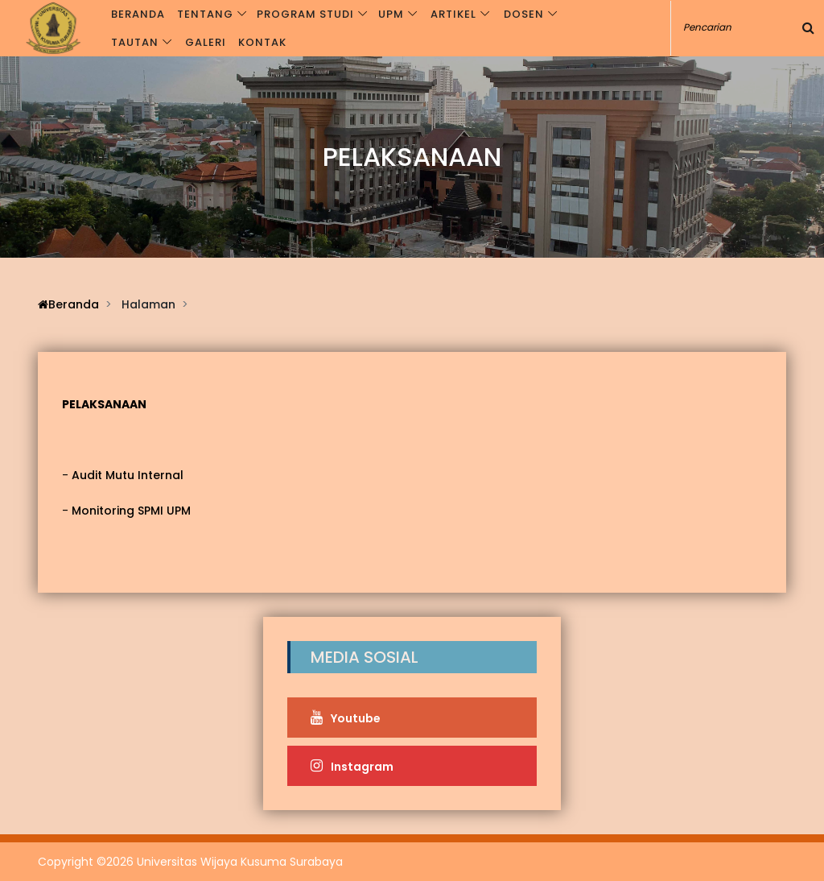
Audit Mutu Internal (127, 475)
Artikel (451, 14)
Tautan (136, 42)
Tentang (206, 14)
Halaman (148, 304)
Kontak (262, 42)
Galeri (206, 42)
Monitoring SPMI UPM (131, 511)
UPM (389, 14)
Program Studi (305, 14)
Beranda (140, 14)
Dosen (520, 14)
